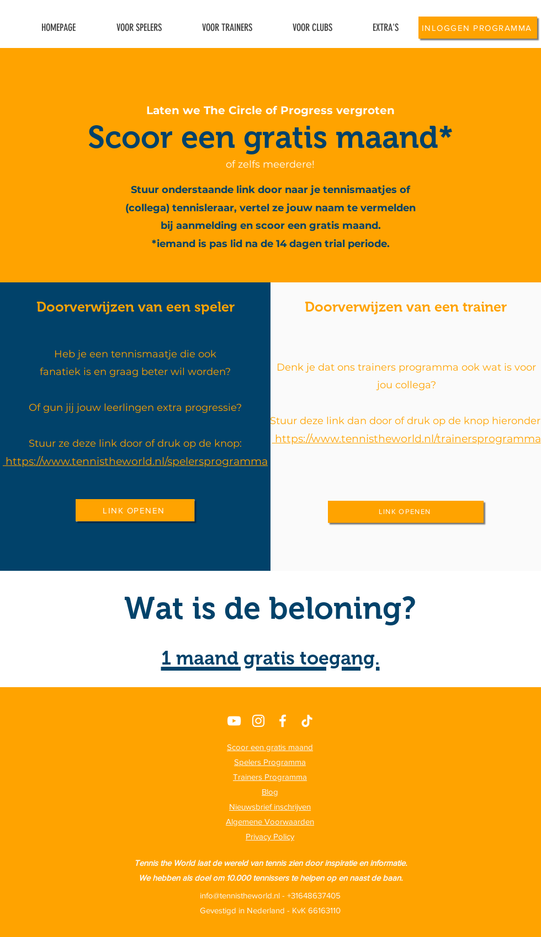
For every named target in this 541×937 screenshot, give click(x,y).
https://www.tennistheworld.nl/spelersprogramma (137, 461)
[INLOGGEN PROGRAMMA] (477, 28)
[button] (385, 27)
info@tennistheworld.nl (240, 895)
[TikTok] (307, 721)
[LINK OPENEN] (135, 510)
